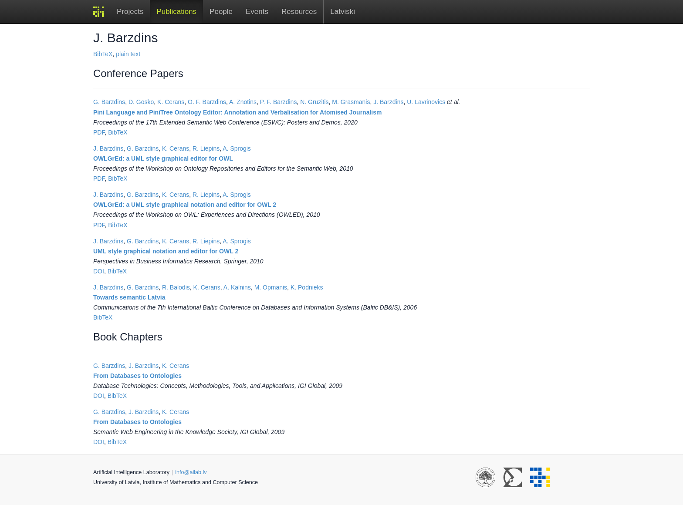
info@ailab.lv (190, 472)
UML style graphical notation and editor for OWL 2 (165, 251)
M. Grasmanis (351, 101)
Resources (299, 11)
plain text (128, 53)
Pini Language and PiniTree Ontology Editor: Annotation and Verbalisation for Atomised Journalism (237, 112)
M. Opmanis (270, 287)
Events (257, 11)
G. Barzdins (109, 101)
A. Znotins (243, 101)
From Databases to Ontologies (137, 375)
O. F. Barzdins (207, 101)
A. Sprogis (237, 148)
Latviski (342, 11)
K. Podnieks (307, 287)
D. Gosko (141, 101)
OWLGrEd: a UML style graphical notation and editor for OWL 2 (184, 204)
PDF (99, 132)
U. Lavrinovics (426, 101)
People (221, 11)
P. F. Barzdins (278, 101)
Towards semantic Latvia (129, 297)
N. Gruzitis (314, 101)
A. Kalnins (237, 287)
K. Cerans (170, 101)
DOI (98, 271)
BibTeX (102, 53)
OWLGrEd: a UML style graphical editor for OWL (163, 158)
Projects (130, 11)
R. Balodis (176, 287)
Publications (176, 11)
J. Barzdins (388, 101)
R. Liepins (206, 148)
